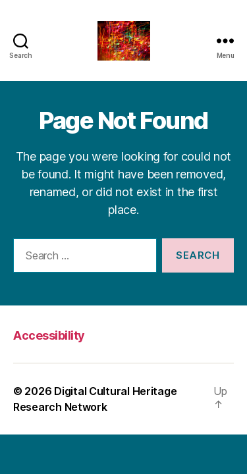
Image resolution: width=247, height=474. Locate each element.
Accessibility (49, 335)
